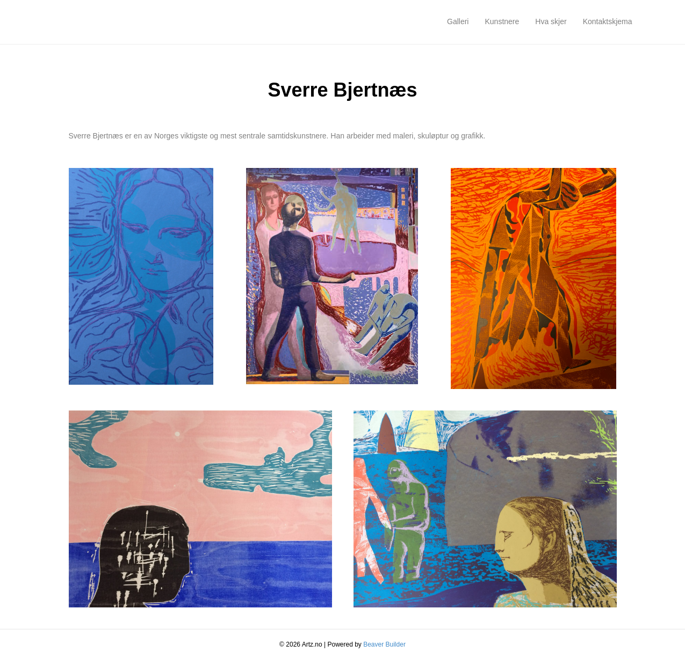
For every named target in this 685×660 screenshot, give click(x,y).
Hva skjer (550, 21)
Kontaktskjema (607, 21)
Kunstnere (502, 21)
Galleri (457, 21)
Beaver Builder (384, 644)
